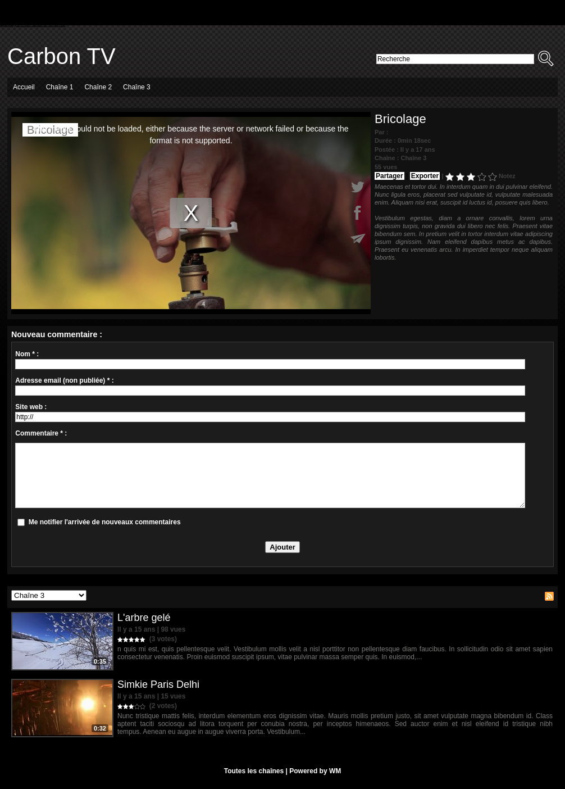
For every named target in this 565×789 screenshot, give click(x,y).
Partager (389, 176)
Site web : (31, 407)
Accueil (24, 87)
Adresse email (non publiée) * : (64, 380)
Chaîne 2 (98, 87)
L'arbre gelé (144, 617)
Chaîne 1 (60, 87)
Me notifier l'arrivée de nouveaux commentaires (105, 522)
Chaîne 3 (137, 87)
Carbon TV (61, 56)
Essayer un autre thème (33, 23)
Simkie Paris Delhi (158, 684)
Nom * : (27, 354)
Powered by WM (315, 771)
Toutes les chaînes (254, 771)
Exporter (425, 176)
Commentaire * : (41, 433)
